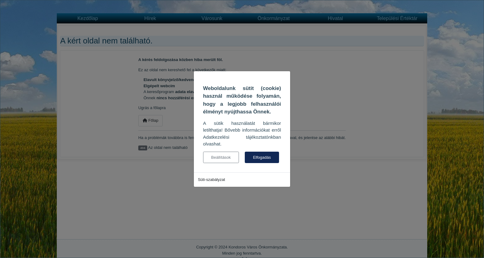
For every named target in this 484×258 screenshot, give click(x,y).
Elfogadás (262, 157)
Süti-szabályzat (211, 179)
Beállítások (221, 157)
